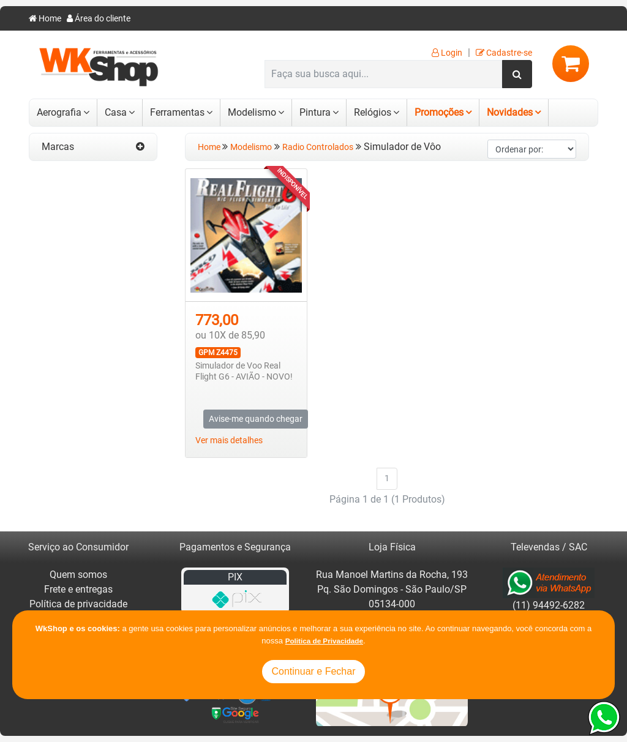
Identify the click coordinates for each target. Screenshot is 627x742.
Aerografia (59, 112)
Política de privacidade (78, 604)
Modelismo (252, 112)
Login (447, 53)
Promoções (439, 112)
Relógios (372, 112)
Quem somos (78, 574)
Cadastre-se (504, 53)
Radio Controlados (317, 147)
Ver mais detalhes (229, 440)
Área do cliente (98, 18)
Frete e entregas (78, 589)
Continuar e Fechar (314, 671)
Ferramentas (177, 112)
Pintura (315, 112)
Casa (116, 112)
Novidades (510, 112)
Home (45, 18)
